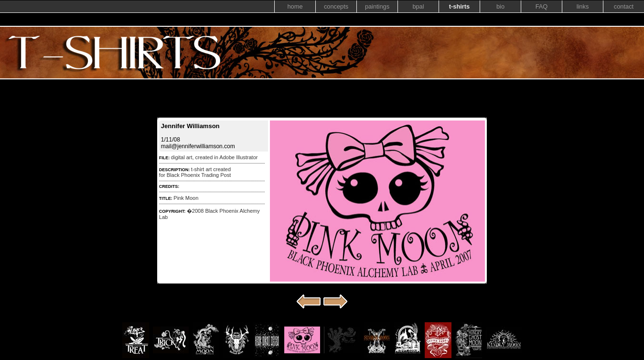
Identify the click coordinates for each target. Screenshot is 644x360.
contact (623, 6)
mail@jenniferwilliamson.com (198, 146)
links (583, 6)
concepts (336, 6)
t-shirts (459, 6)
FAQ (542, 6)
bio (500, 6)
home (294, 6)
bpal (418, 6)
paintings (377, 6)
